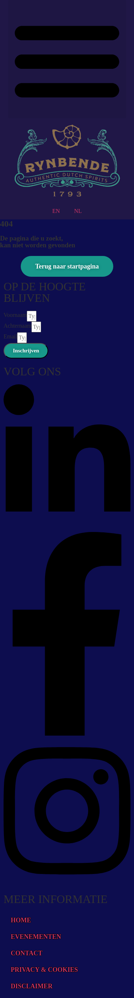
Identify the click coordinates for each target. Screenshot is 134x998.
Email (10, 336)
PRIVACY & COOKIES (44, 969)
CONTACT (27, 953)
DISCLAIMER (32, 986)
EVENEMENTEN (36, 936)
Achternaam (17, 326)
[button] (67, 59)
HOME (21, 920)
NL (78, 211)
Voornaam (15, 315)
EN (56, 211)
